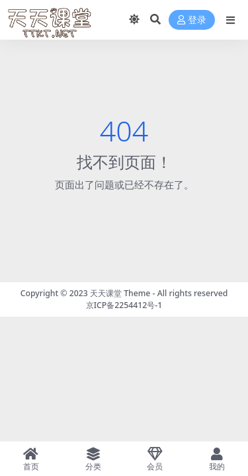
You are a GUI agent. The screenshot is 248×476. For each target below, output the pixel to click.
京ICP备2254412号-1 (124, 305)
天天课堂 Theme (120, 293)
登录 (191, 20)
